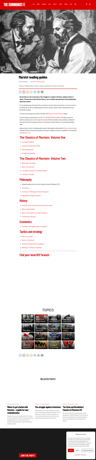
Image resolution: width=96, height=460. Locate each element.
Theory (60, 4)
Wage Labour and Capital (29, 163)
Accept (71, 450)
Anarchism (40, 338)
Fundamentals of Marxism (28, 321)
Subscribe (44, 4)
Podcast (66, 4)
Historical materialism (54, 320)
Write (49, 4)
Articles (55, 4)
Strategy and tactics (45, 404)
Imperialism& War (54, 329)
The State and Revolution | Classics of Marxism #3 (73, 408)
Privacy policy (83, 454)
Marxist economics (67, 320)
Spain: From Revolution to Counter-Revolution (34, 213)
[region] (48, 329)
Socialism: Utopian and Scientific (31, 146)
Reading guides (40, 81)
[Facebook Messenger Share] (34, 92)
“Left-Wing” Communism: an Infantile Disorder (34, 171)
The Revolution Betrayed (28, 216)
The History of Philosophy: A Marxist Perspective (35, 192)
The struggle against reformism (48, 407)
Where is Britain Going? (28, 209)
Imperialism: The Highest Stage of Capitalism (34, 226)
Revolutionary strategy (28, 338)
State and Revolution (27, 149)
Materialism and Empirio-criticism (31, 195)
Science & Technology (53, 346)
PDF (58, 184)
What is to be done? (27, 236)
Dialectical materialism (40, 320)
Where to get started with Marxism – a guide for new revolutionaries (17, 410)
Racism (66, 347)
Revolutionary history (68, 329)
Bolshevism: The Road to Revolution (32, 247)
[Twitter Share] (23, 92)
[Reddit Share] (27, 92)
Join (33, 4)
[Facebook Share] (20, 92)
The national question (54, 338)
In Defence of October (28, 174)
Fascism (66, 338)
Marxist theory (15, 404)
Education (33, 81)
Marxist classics (68, 128)
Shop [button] (71, 4)
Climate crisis (41, 347)
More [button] (75, 4)
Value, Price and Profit (28, 167)
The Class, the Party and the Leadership (33, 244)
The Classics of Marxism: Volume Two (43, 158)
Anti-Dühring (25, 188)
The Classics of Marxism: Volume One (42, 137)
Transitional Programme (28, 153)
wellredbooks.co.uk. (25, 133)
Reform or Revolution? (28, 240)
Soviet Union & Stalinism (42, 329)
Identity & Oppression (27, 346)
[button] (27, 318)
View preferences (87, 450)
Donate (38, 4)
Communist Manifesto (28, 142)
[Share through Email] (38, 92)
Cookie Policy (77, 454)
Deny (77, 450)
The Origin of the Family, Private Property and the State (37, 205)
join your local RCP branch (56, 113)
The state (26, 330)
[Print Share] (42, 92)
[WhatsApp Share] (31, 92)
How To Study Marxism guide (50, 117)
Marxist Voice (71, 404)
